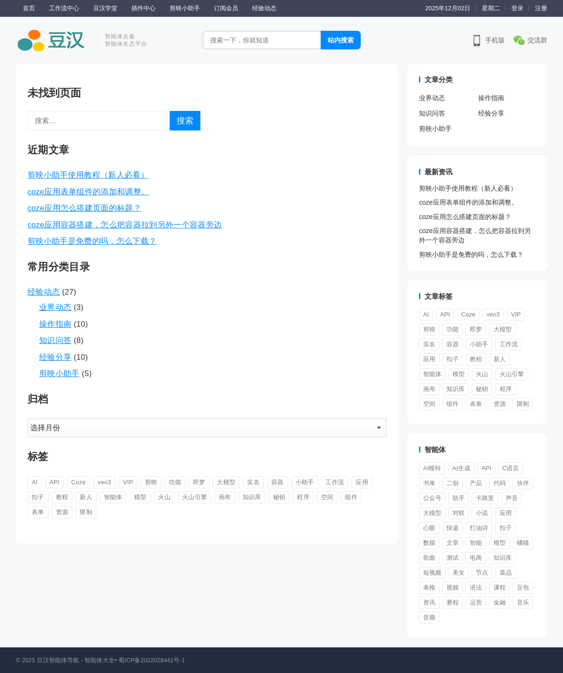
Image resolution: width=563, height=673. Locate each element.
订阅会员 (226, 8)
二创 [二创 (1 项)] (452, 483)
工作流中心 (64, 8)
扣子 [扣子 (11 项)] (38, 497)
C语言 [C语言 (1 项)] (510, 468)
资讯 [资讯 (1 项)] (429, 602)
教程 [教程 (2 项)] (62, 497)
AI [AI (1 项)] (35, 482)
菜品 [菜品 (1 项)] (506, 572)
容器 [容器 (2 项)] (277, 482)
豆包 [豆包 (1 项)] (523, 587)
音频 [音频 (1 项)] (429, 617)
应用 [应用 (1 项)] (506, 512)
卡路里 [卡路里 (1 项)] (485, 497)
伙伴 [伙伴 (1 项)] (523, 483)
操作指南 (55, 324)
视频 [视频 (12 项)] (452, 587)
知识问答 (55, 340)
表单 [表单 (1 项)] (38, 511)
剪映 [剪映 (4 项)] (151, 482)
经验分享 (55, 357)
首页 (29, 8)
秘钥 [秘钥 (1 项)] (279, 497)
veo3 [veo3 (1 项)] (104, 482)
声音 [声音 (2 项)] (512, 497)
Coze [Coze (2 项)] (78, 482)
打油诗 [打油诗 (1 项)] (479, 527)
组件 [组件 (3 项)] (351, 497)
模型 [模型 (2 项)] (500, 542)
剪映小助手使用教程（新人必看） (88, 175)
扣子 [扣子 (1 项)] (506, 527)
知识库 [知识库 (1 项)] (252, 497)
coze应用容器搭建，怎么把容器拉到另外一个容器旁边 (124, 224)
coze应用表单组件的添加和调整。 (88, 191)
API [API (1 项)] (54, 482)
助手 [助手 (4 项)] (459, 497)
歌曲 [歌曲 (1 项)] (429, 557)
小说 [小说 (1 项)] (482, 512)
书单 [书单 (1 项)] (429, 483)
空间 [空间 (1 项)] (327, 497)
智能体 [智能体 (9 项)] (113, 497)
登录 (517, 8)
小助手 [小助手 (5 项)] (304, 482)
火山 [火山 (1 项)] (164, 497)
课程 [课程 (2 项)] (500, 587)
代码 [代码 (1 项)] (500, 483)
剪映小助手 (185, 8)
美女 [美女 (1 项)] (459, 572)
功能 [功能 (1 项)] (175, 482)
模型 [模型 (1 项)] (140, 497)
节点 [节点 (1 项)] (482, 572)
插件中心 (143, 8)
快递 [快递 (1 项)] (452, 527)
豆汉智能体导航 (58, 660)
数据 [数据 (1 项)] (429, 542)
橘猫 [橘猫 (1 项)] (523, 542)
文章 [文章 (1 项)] (452, 542)
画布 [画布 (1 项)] (225, 497)
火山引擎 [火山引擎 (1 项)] (194, 497)
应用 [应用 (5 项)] (362, 482)
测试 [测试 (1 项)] (452, 557)
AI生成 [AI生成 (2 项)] (461, 468)
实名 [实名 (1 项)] (253, 482)
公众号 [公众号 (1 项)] (432, 497)
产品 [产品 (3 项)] (476, 483)
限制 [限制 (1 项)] (86, 511)
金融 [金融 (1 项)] (500, 602)
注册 (541, 8)
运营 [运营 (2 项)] (476, 602)
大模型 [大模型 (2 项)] (432, 512)
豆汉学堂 (105, 8)
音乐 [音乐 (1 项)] (523, 602)
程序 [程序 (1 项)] (303, 497)
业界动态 (55, 307)
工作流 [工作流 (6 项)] (334, 482)
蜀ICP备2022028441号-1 (151, 660)
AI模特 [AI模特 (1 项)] (432, 468)
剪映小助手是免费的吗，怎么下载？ (92, 241)
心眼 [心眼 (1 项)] (429, 527)
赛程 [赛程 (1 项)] (452, 602)
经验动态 (264, 8)
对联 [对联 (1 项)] (459, 512)
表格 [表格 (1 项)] (429, 587)
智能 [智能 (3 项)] (476, 542)
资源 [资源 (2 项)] (62, 511)
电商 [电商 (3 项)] (476, 557)
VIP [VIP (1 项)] (128, 482)
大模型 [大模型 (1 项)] (226, 482)
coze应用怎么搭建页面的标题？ (84, 208)
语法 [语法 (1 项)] (476, 587)
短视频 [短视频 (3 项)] (432, 572)
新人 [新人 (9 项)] (86, 497)
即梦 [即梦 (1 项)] (199, 482)
